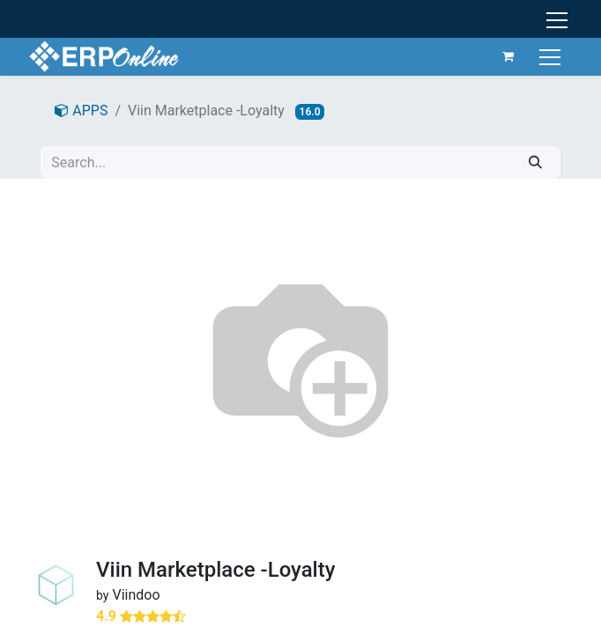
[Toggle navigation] (552, 56)
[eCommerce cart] (508, 56)
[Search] (535, 162)
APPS (81, 110)
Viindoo (136, 594)
